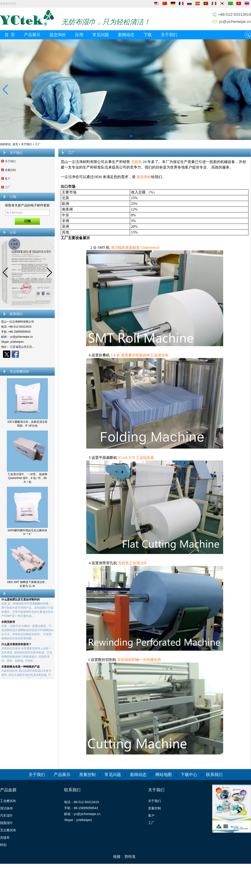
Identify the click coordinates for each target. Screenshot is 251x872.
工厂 (7, 187)
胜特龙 (130, 857)
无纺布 (136, 162)
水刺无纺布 (8, 623)
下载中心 (189, 774)
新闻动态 (126, 34)
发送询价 (143, 177)
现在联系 (27, 362)
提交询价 (58, 34)
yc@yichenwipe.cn (235, 21)
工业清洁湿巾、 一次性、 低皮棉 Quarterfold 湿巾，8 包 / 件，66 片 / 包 (27, 478)
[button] (120, 136)
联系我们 (214, 774)
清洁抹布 (6, 808)
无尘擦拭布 (8, 830)
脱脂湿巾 (6, 823)
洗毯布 (5, 837)
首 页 (10, 34)
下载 (148, 34)
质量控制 (10, 170)
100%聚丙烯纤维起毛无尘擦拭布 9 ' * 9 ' (27, 532)
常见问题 (100, 34)
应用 (79, 34)
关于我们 (169, 34)
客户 (7, 178)
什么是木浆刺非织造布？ (16, 645)
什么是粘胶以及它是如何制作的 (20, 601)
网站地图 (163, 774)
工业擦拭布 (8, 801)
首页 (15, 144)
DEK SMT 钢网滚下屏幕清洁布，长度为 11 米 (27, 584)
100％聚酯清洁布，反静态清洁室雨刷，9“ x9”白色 (27, 423)
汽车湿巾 (6, 815)
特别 (3, 845)
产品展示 (32, 34)
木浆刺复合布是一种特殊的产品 (20, 668)
